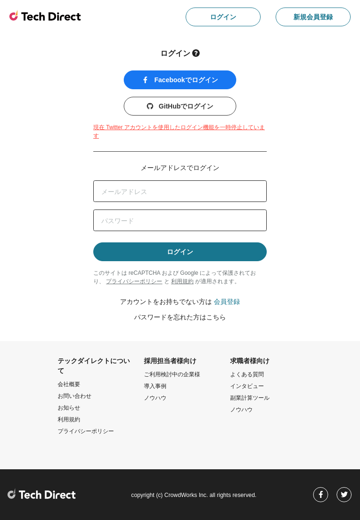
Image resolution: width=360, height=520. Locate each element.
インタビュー (247, 386)
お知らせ (69, 407)
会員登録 (227, 301)
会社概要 (69, 384)
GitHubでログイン (180, 106)
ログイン (223, 17)
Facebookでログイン (180, 80)
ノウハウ (155, 398)
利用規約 (182, 281)
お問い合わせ (74, 396)
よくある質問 (247, 374)
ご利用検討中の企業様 (172, 374)
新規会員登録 (313, 17)
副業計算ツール (250, 398)
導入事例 (155, 386)
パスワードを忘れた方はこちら (180, 317)
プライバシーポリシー (134, 281)
